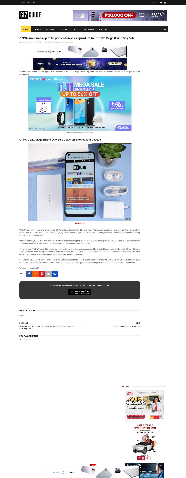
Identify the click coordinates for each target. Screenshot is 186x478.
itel (149, 437)
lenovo (123, 423)
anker (140, 452)
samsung (141, 404)
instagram (125, 452)
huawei (124, 404)
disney (123, 457)
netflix (123, 437)
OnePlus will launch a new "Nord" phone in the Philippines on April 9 (150, 286)
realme (124, 414)
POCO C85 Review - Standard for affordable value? (150, 333)
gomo (153, 452)
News (35, 29)
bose (149, 461)
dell (147, 447)
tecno (152, 423)
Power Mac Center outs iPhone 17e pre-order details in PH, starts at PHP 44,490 (150, 347)
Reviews (62, 29)
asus (152, 414)
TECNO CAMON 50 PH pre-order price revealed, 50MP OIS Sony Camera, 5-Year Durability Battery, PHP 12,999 (151, 360)
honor (138, 414)
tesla (123, 461)
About (22, 3)
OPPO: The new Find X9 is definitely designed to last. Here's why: (141, 167)
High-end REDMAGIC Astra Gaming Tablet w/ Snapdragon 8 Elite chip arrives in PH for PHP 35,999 (151, 274)
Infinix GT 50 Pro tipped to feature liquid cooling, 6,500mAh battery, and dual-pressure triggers (151, 311)
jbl (137, 447)
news (66, 47)
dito (135, 428)
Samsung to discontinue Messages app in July (147, 322)
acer (122, 428)
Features (48, 29)
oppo (71, 47)
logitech (124, 447)
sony (138, 423)
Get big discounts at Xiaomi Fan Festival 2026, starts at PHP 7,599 (151, 249)
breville (136, 461)
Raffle (74, 29)
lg (149, 418)
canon (136, 437)
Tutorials (88, 29)
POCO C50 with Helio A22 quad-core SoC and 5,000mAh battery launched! (151, 261)
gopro (149, 457)
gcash (148, 428)
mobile (60, 47)
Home (24, 29)
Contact (31, 3)
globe (123, 418)
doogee (143, 442)
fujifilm (137, 433)
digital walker (126, 442)
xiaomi (138, 409)
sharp (151, 433)
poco (123, 433)
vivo (152, 409)
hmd (137, 457)
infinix (137, 418)
